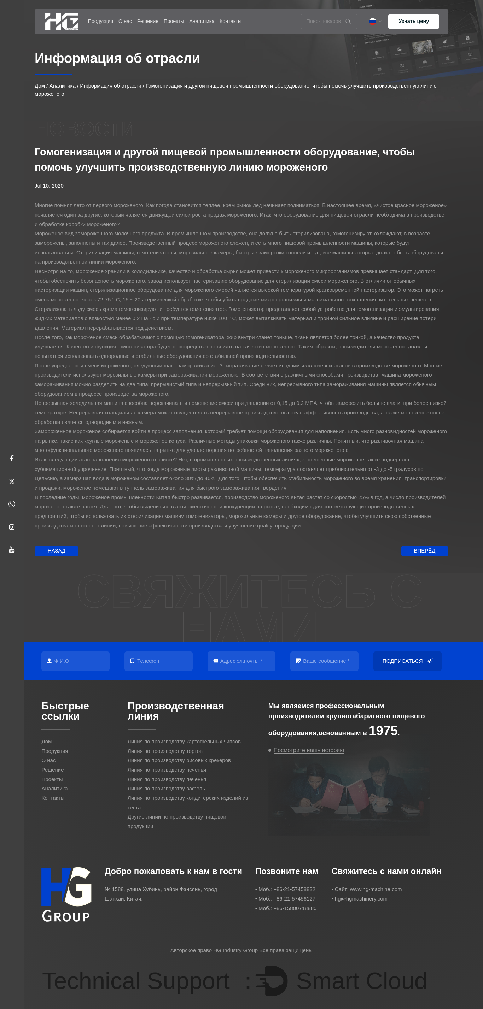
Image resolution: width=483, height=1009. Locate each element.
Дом (40, 86)
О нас (125, 21)
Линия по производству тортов (165, 751)
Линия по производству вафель (166, 788)
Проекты (174, 21)
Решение (148, 21)
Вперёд (424, 551)
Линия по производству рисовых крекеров (179, 760)
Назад (56, 551)
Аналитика (201, 21)
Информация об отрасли (110, 86)
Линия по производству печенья (167, 770)
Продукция (100, 21)
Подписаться (407, 661)
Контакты (231, 21)
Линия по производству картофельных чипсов (184, 741)
